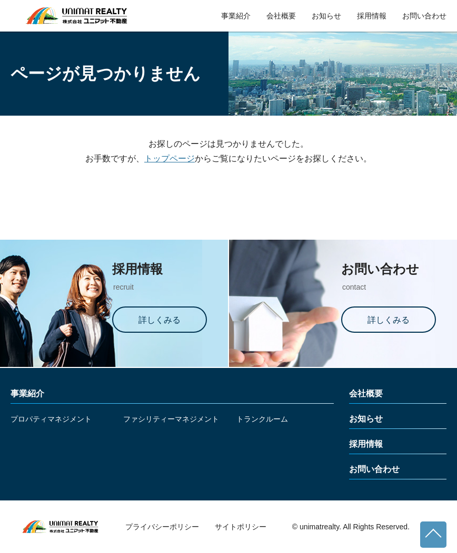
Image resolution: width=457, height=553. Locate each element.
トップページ (169, 158)
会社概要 (281, 16)
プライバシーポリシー (162, 527)
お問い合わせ (424, 16)
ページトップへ (433, 534)
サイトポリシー (240, 527)
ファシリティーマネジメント (171, 419)
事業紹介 (236, 16)
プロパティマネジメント (51, 419)
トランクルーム (262, 419)
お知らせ (326, 16)
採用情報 (371, 16)
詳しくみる (159, 319)
